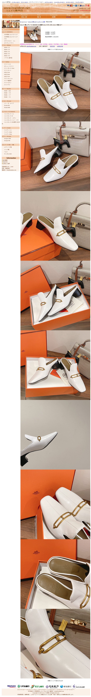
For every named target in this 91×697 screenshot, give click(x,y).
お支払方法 (60, 46)
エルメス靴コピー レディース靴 (36, 21)
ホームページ (23, 21)
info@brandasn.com (31, 46)
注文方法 (52, 46)
